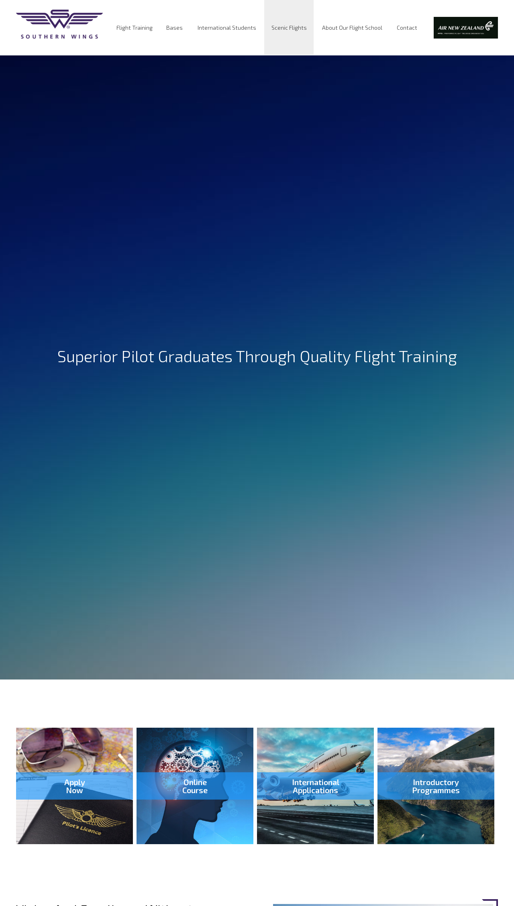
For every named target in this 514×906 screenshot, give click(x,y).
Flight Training (134, 27)
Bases (174, 27)
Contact (407, 27)
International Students (227, 27)
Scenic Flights (289, 27)
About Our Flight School (352, 27)
